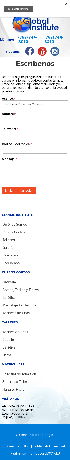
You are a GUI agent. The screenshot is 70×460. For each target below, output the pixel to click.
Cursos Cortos (13, 232)
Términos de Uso (17, 446)
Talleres (8, 240)
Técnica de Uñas (15, 332)
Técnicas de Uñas (16, 313)
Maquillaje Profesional (19, 305)
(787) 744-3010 (28, 39)
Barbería (9, 282)
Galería (7, 248)
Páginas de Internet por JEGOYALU (35, 453)
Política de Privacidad (49, 446)
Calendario (10, 255)
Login (49, 435)
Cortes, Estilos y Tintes (20, 290)
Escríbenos (11, 263)
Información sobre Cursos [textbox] (23, 104)
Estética (9, 298)
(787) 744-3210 (54, 39)
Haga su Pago (13, 389)
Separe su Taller (14, 382)
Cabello (8, 340)
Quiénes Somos (14, 224)
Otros (7, 355)
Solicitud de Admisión (19, 374)
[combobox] (35, 104)
